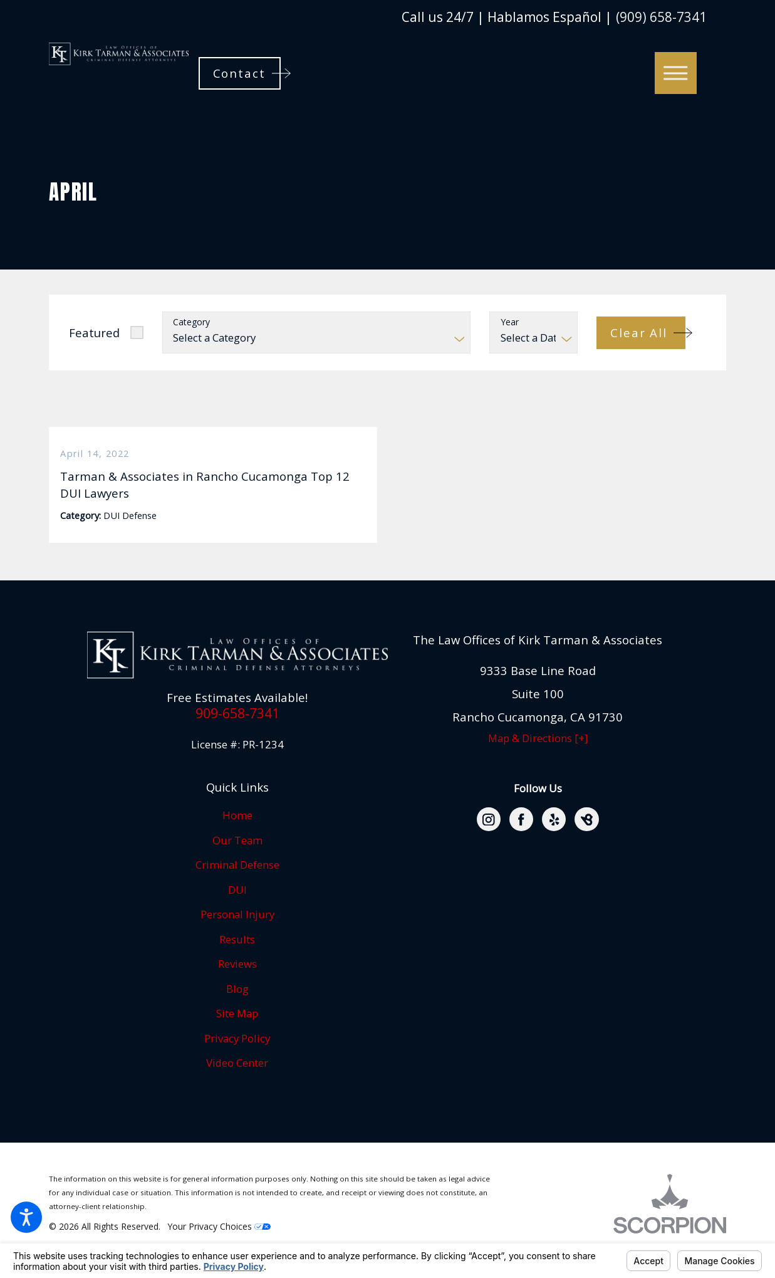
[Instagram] (489, 839)
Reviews (237, 983)
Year (510, 322)
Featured (94, 332)
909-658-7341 (237, 732)
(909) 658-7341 (661, 17)
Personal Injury (237, 933)
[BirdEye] (586, 839)
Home (237, 834)
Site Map (237, 1032)
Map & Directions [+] (538, 757)
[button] (26, 1217)
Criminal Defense (237, 884)
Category (191, 322)
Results (237, 958)
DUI (237, 909)
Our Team (237, 859)
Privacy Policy (237, 1057)
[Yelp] (554, 839)
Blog (237, 1008)
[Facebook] (521, 839)
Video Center (237, 1082)
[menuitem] (237, 835)
